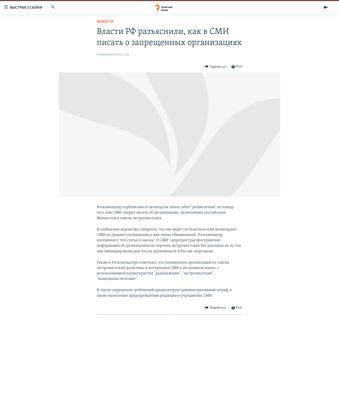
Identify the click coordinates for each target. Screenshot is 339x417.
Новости (105, 22)
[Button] (215, 67)
